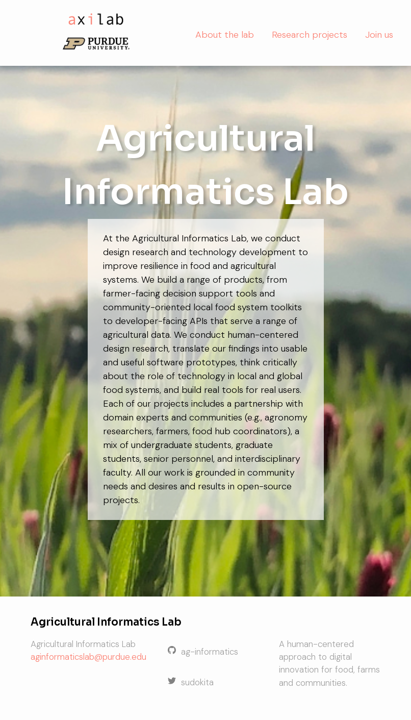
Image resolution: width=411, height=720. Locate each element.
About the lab (224, 35)
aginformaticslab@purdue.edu (88, 656)
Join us (379, 35)
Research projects (309, 35)
